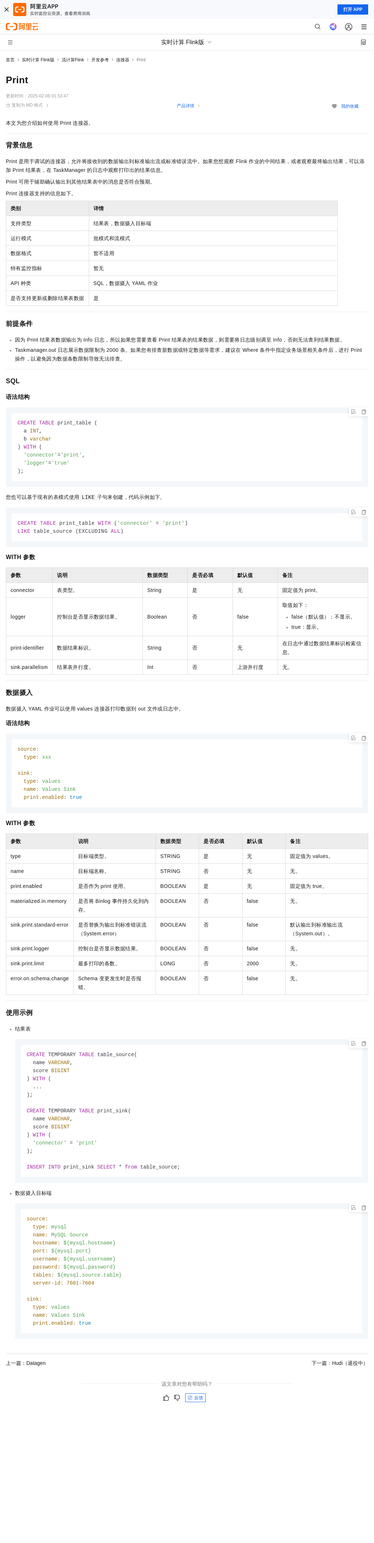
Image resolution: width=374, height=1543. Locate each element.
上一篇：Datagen (26, 1379)
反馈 (195, 1414)
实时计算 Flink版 (38, 59)
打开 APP (352, 9)
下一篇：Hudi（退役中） (340, 1379)
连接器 (122, 59)
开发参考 (100, 59)
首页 (10, 59)
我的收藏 (350, 106)
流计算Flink (73, 59)
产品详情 (185, 105)
